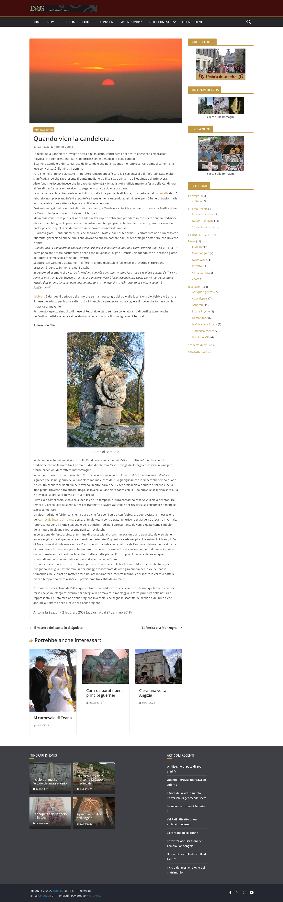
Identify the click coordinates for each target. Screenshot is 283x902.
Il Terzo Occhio (77, 22)
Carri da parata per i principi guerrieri (104, 693)
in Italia (197, 201)
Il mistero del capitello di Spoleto (56, 628)
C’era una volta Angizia (152, 693)
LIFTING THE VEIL (193, 22)
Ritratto (197, 266)
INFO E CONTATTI (160, 22)
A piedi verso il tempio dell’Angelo (92, 816)
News (191, 241)
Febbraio (39, 296)
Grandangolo (200, 253)
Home (37, 22)
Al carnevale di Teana (52, 717)
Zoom (195, 279)
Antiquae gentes (44, 130)
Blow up (197, 246)
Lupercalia (161, 193)
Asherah (197, 305)
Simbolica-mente (203, 331)
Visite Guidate (201, 272)
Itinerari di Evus (202, 214)
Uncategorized (197, 351)
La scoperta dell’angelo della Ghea (50, 816)
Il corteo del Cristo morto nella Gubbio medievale (91, 779)
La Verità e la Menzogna (162, 628)
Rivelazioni (195, 286)
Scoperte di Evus (203, 227)
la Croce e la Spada (204, 324)
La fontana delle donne (182, 833)
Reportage (199, 259)
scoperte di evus (199, 345)
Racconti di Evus (202, 220)
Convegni (107, 22)
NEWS (51, 22)
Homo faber (200, 318)
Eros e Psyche (201, 311)
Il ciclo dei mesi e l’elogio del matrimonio (50, 781)
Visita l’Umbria (131, 22)
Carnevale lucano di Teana (55, 519)
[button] (57, 22)
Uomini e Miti (201, 337)
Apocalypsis (200, 298)
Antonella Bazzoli (63, 146)
